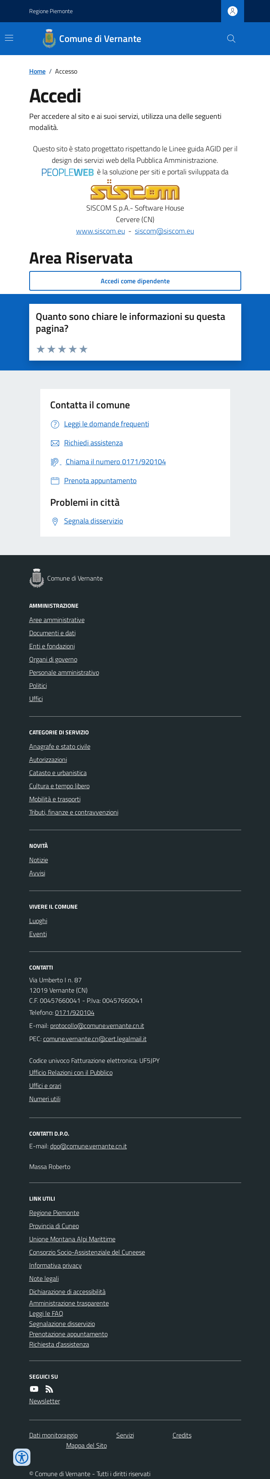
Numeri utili (44, 1099)
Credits (182, 1435)
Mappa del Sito (86, 1445)
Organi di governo (53, 659)
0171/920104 (75, 1012)
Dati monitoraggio (53, 1435)
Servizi (125, 1435)
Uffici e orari (45, 1085)
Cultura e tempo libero (59, 786)
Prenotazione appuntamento (68, 1334)
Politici (38, 685)
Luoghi (38, 921)
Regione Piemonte (51, 11)
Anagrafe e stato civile (59, 746)
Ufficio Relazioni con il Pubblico (71, 1072)
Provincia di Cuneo (54, 1226)
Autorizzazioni (48, 759)
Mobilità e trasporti (55, 799)
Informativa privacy (55, 1265)
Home (37, 71)
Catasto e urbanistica (58, 773)
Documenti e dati (52, 633)
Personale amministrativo (64, 672)
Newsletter (44, 1401)
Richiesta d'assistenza (59, 1344)
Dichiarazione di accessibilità (67, 1291)
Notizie (38, 860)
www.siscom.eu (100, 230)
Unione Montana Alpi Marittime (72, 1239)
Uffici (36, 699)
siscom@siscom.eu (164, 230)
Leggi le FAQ (46, 1313)
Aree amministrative (57, 620)
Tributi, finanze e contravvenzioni (73, 812)
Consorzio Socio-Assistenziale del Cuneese (87, 1252)
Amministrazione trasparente (69, 1303)
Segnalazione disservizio (62, 1324)
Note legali (44, 1278)
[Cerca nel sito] (228, 39)
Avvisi (37, 873)
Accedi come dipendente (135, 281)
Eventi (38, 934)
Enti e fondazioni (52, 646)
